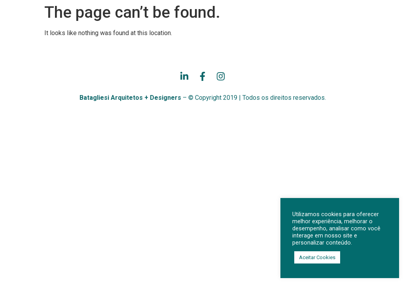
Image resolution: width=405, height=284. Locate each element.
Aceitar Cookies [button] (317, 257)
